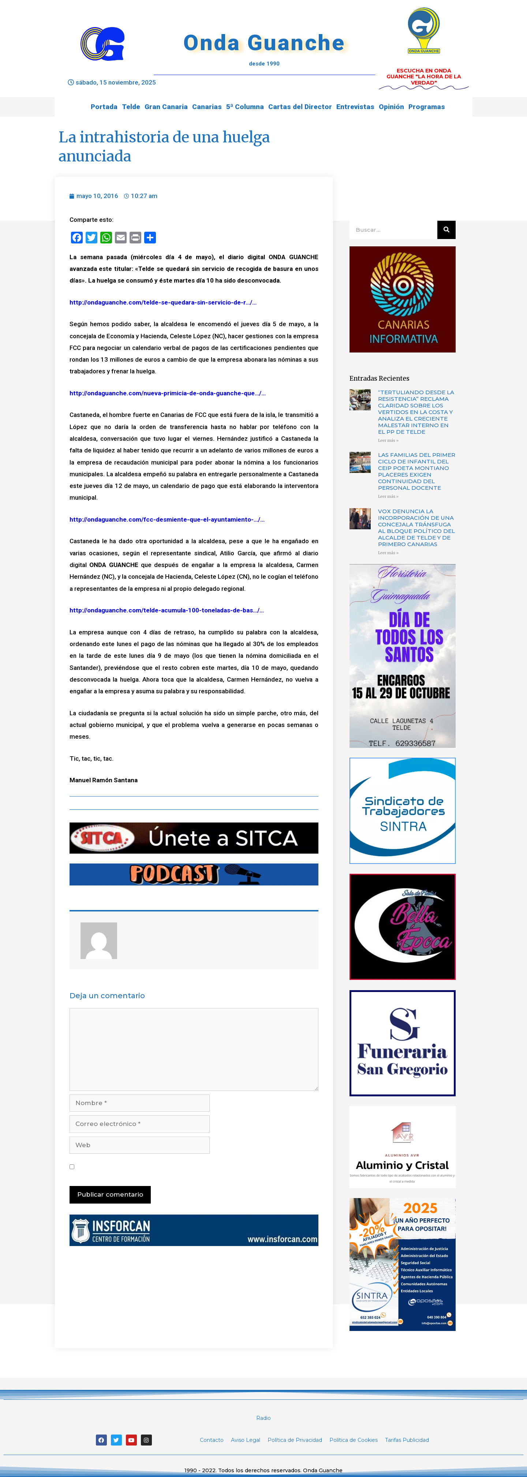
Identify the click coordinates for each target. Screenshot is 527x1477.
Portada (104, 106)
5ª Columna (245, 106)
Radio (263, 1418)
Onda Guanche (264, 43)
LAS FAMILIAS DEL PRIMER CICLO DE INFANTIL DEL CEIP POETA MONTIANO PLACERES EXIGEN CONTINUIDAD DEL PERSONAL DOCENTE (416, 471)
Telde (131, 106)
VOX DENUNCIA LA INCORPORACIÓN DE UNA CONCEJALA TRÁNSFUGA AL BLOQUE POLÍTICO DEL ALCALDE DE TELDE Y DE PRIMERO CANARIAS (416, 528)
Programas (426, 106)
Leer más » (388, 440)
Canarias (207, 106)
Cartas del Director (300, 106)
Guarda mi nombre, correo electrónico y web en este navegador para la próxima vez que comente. (195, 1166)
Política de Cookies (353, 1440)
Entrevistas (355, 106)
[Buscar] (446, 230)
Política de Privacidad (295, 1440)
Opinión (391, 106)
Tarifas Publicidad (407, 1440)
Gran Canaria (166, 106)
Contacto (212, 1440)
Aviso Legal (245, 1440)
